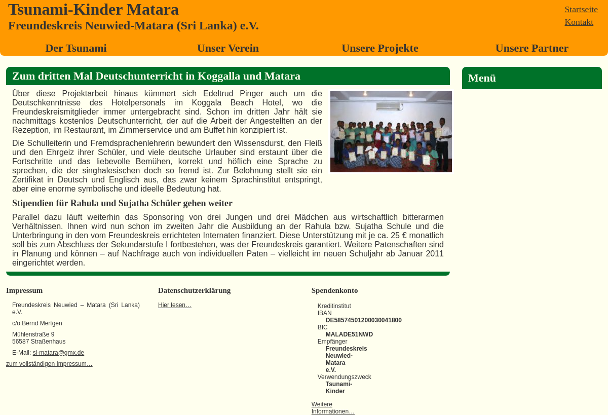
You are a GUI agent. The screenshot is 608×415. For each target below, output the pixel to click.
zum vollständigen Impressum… (49, 363)
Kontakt (579, 22)
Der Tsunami (75, 48)
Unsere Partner (532, 48)
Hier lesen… (175, 305)
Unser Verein (228, 48)
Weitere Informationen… (333, 408)
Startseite (581, 9)
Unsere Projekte (379, 48)
